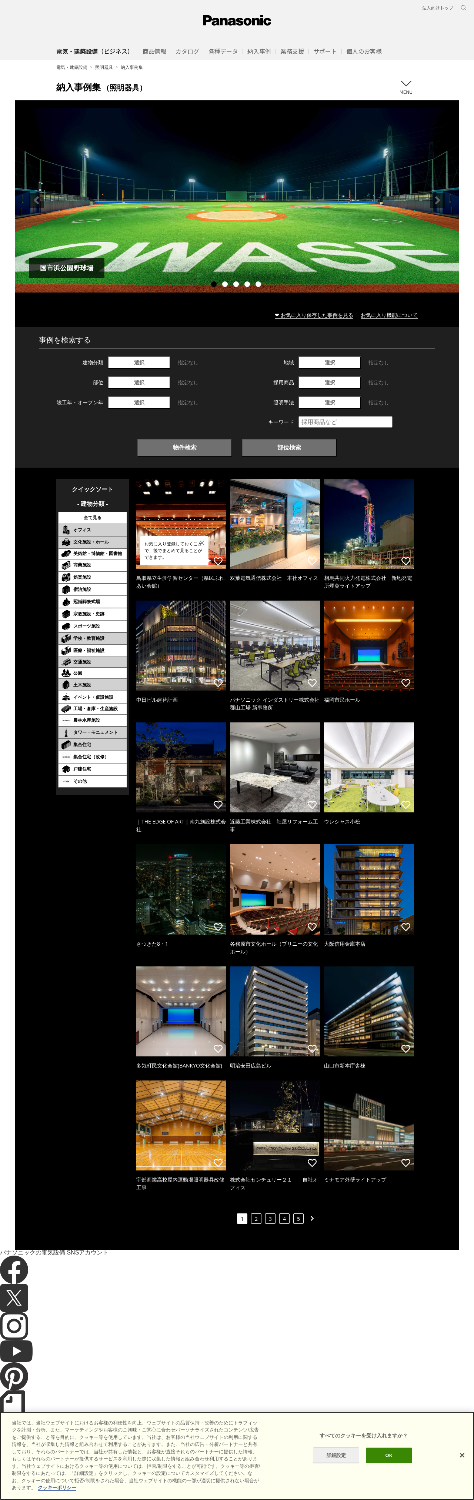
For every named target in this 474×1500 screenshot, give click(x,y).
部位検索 (289, 447)
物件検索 (185, 447)
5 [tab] (259, 285)
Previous (36, 200)
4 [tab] (248, 285)
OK (389, 1481)
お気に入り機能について (389, 314)
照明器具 (104, 67)
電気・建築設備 (71, 67)
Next (437, 200)
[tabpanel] (237, 200)
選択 (139, 362)
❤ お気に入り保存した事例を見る (314, 314)
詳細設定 (336, 1481)
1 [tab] (214, 285)
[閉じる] (462, 1481)
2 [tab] (226, 285)
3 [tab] (237, 285)
